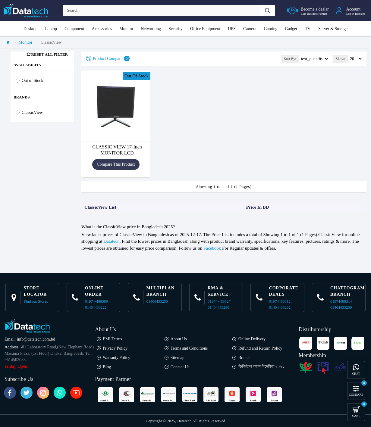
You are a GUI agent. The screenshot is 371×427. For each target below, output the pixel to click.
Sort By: (278, 59)
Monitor (26, 42)
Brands (22, 97)
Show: (340, 59)
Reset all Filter (49, 54)
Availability (28, 65)
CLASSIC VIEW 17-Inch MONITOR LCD (117, 149)
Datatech (111, 241)
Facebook (212, 248)
